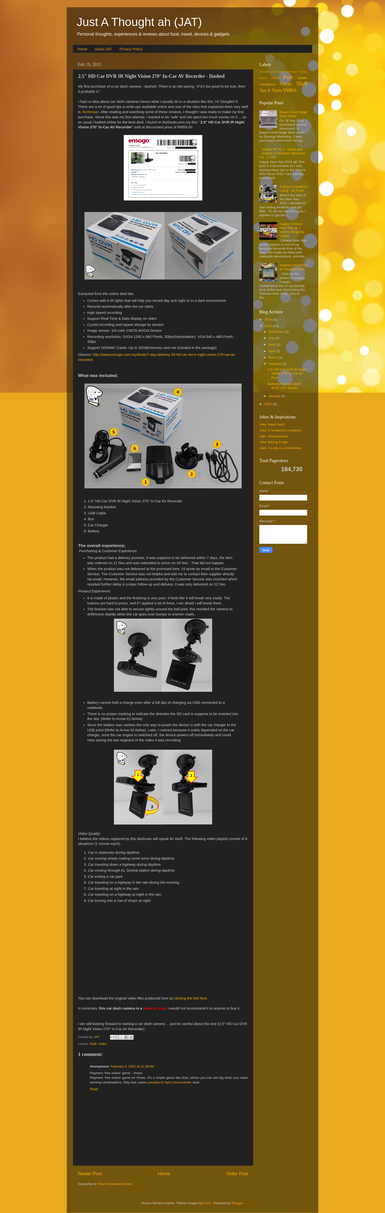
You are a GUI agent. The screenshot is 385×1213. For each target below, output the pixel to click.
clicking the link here (190, 998)
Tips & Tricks (270, 90)
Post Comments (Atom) (115, 1184)
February (275, 364)
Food (275, 78)
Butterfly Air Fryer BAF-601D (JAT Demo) (285, 386)
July (271, 338)
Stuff (93, 1044)
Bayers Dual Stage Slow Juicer (293, 114)
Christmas (292, 71)
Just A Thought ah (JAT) (139, 21)
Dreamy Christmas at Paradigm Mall (293, 267)
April (272, 351)
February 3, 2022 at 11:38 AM (132, 1066)
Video (102, 1044)
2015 (268, 326)
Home (82, 49)
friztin (207, 1203)
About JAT (103, 49)
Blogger (237, 1203)
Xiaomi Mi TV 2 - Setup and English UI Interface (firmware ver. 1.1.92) (282, 153)
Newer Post (90, 1173)
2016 (268, 319)
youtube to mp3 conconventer (170, 1082)
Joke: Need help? (272, 424)
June (272, 344)
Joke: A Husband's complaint (280, 430)
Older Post (237, 1173)
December (276, 331)
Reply (94, 1089)
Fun (287, 77)
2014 (268, 404)
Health (302, 78)
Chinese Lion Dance (271, 71)
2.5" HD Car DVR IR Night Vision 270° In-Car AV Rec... (287, 373)
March (273, 357)
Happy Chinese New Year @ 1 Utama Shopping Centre (291, 230)
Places (286, 84)
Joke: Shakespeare (273, 436)
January (274, 396)
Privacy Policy (131, 49)
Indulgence (267, 84)
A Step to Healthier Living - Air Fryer (293, 188)
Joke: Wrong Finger (273, 442)
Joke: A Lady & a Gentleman (280, 448)
